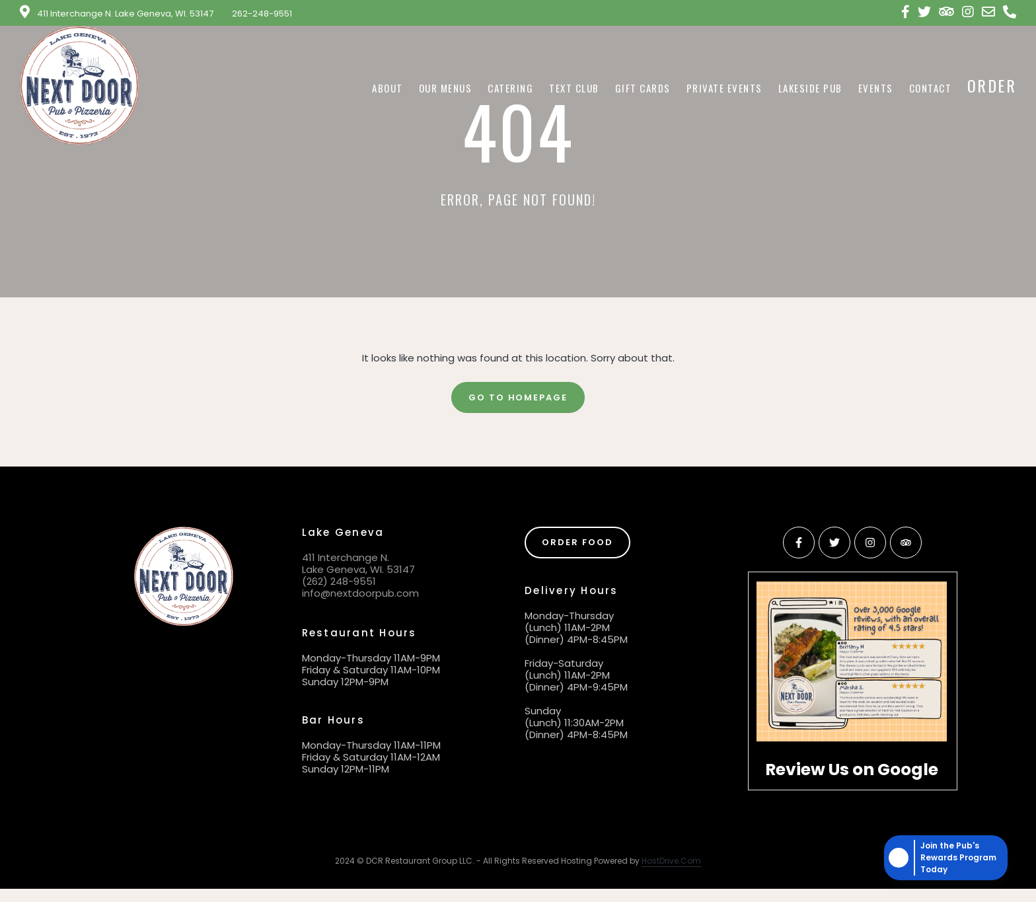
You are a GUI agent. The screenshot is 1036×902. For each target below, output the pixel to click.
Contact (930, 88)
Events (875, 88)
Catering (510, 88)
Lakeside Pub (810, 88)
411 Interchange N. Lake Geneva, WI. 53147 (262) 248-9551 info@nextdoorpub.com (360, 575)
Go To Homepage (518, 397)
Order (991, 85)
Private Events (724, 88)
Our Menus (445, 88)
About (387, 88)
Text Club (574, 88)
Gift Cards (643, 88)
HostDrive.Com (671, 860)
